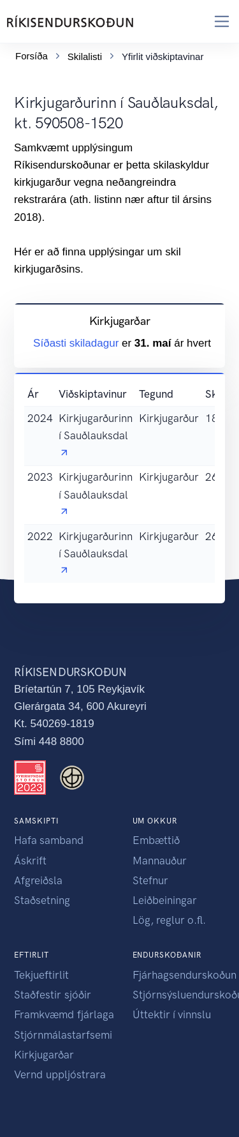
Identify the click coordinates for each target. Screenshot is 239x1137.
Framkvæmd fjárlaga (64, 1014)
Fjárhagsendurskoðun (184, 974)
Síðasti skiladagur (77, 344)
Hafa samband (48, 840)
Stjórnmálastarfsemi (63, 1034)
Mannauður (160, 860)
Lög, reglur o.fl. (169, 920)
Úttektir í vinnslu (172, 1014)
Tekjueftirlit (41, 974)
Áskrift (30, 860)
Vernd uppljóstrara (60, 1074)
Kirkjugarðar (44, 1054)
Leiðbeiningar (165, 900)
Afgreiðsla (38, 880)
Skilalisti (85, 54)
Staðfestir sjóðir (52, 994)
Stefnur (150, 880)
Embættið (156, 840)
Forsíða (31, 53)
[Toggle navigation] (222, 21)
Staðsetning (42, 900)
